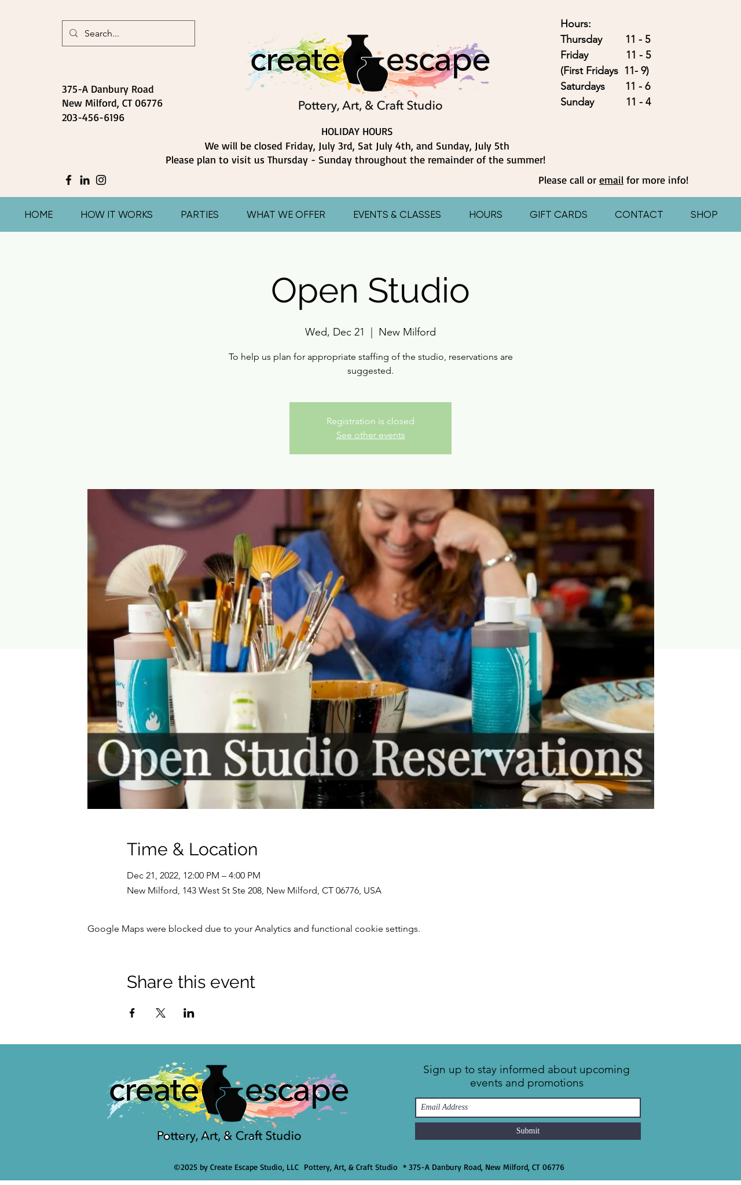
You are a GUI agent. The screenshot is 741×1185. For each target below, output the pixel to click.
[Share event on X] (160, 1013)
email (611, 179)
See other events (370, 434)
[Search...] (127, 33)
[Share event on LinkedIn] (189, 1013)
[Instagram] (101, 180)
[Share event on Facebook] (132, 1013)
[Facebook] (68, 180)
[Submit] (528, 1131)
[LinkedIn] (84, 180)
